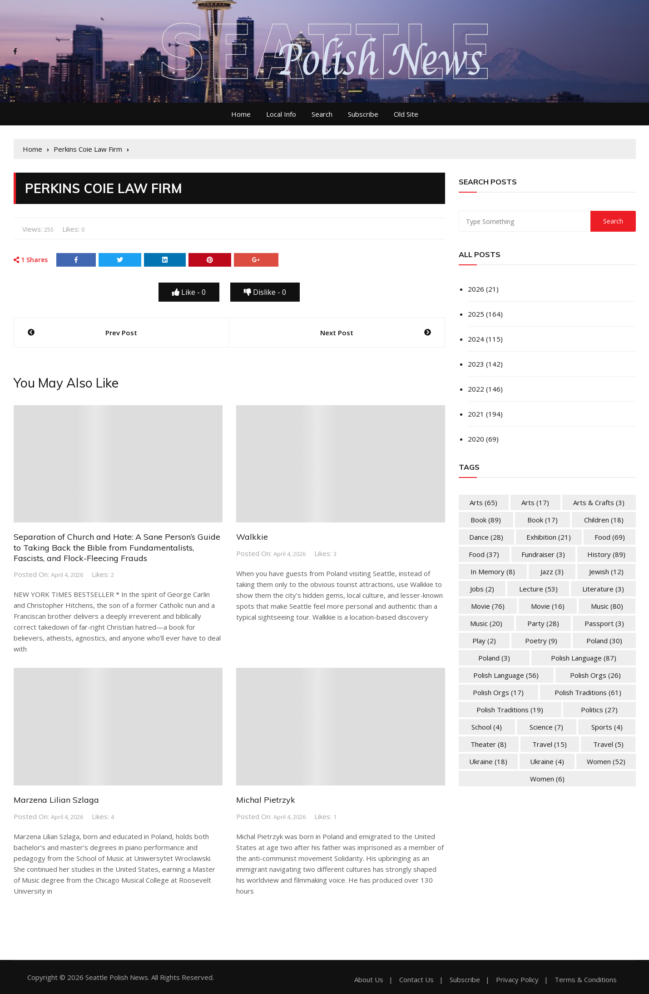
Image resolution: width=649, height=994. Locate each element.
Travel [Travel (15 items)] (549, 744)
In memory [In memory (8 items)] (493, 571)
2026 (476, 288)
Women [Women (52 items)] (606, 761)
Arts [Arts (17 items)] (535, 502)
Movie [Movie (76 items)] (488, 606)
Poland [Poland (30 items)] (604, 640)
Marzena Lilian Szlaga (56, 800)
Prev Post (121, 332)
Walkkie (252, 537)
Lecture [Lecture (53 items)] (538, 588)
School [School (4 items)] (486, 726)
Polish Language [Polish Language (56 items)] (506, 675)
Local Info (281, 114)
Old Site (406, 114)
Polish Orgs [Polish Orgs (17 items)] (498, 692)
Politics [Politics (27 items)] (599, 709)
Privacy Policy (517, 979)
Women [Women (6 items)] (547, 778)
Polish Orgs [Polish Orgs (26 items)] (595, 675)
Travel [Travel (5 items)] (608, 744)
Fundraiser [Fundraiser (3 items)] (543, 554)
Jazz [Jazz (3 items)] (552, 571)
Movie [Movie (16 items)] (548, 606)
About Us (368, 979)
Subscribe (363, 114)
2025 (476, 313)
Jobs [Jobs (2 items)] (482, 588)
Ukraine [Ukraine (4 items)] (547, 761)
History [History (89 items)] (606, 554)
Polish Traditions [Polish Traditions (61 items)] (588, 692)
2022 (476, 388)
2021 (476, 413)
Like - (189, 292)
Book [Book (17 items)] (542, 519)
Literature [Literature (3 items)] (603, 588)
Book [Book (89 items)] (486, 519)
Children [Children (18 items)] (604, 519)
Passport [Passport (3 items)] (604, 623)
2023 (476, 363)
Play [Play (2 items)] (484, 640)
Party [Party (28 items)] (543, 623)
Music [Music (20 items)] (486, 623)
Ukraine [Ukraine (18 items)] (488, 761)
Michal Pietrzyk (265, 800)
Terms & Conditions (586, 979)
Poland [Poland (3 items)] (494, 657)
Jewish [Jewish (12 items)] (606, 571)
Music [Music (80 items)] (607, 606)
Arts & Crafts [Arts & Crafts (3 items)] (598, 502)
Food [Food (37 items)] (484, 554)
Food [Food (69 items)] (610, 537)
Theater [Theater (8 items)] (488, 744)
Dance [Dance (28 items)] (486, 537)
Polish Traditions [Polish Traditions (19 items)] (509, 709)
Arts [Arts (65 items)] (483, 502)
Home (241, 114)
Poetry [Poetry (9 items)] (541, 640)
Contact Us (416, 979)
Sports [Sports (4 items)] (607, 726)
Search (322, 114)
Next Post (336, 332)
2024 (476, 338)
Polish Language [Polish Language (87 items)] (583, 657)
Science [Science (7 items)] (546, 726)
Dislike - (265, 292)
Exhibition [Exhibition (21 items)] (548, 537)
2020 (476, 438)
